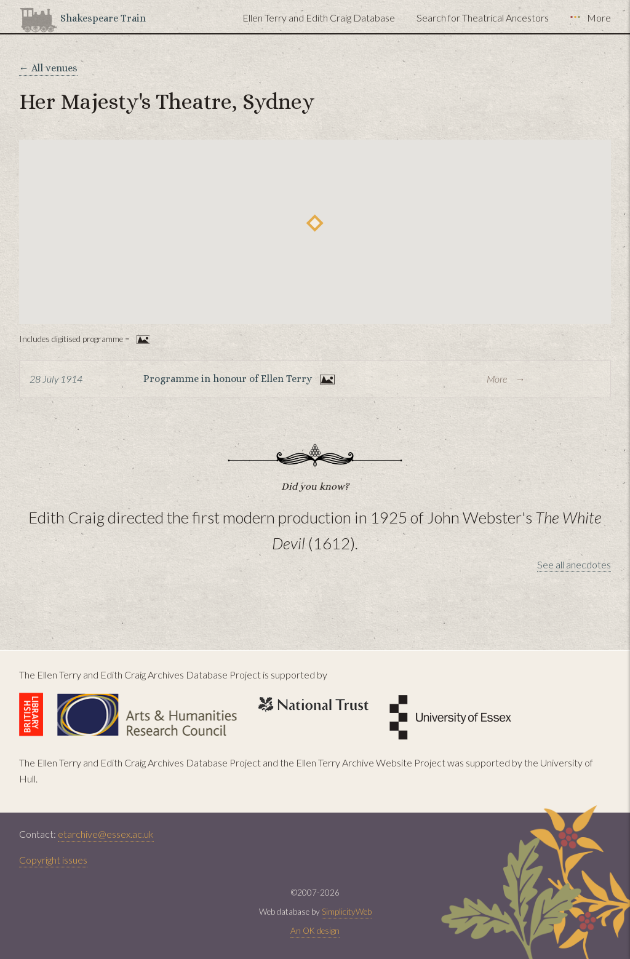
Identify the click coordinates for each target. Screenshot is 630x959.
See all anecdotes (574, 564)
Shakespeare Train (103, 18)
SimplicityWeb (347, 912)
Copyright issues (53, 859)
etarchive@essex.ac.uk (106, 834)
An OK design (315, 931)
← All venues (48, 68)
